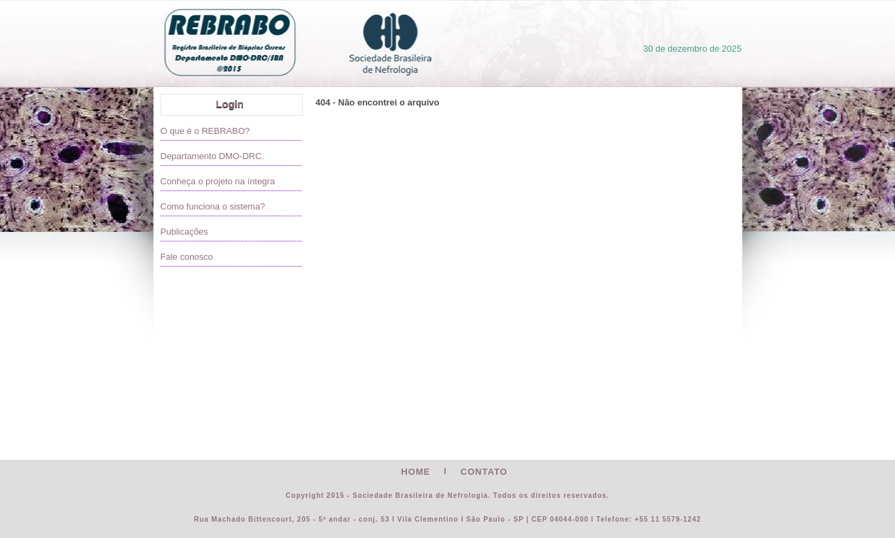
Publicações (184, 231)
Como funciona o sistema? (213, 206)
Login (230, 104)
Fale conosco (187, 257)
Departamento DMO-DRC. (212, 156)
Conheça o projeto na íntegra (218, 181)
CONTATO (484, 472)
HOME (415, 472)
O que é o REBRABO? (205, 131)
